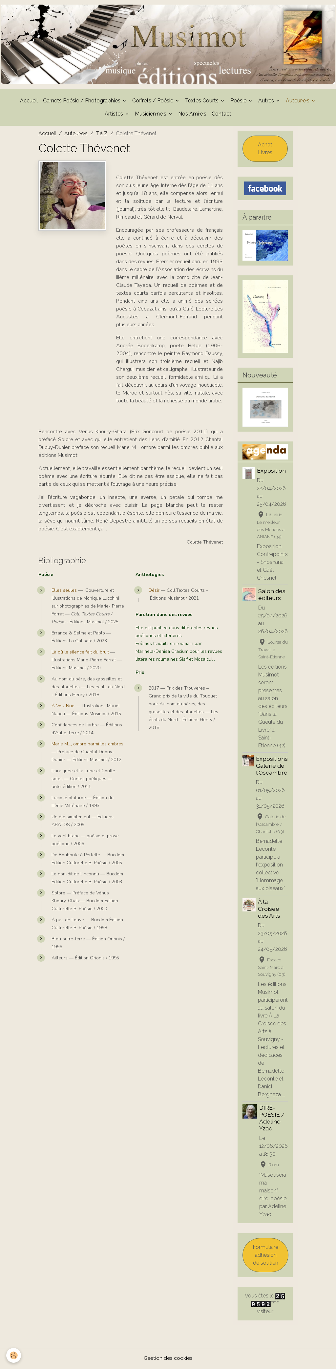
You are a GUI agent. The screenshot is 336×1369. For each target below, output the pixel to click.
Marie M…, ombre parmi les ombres (87, 745)
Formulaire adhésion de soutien (265, 1257)
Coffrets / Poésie (153, 102)
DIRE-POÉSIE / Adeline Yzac (272, 1119)
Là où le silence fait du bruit (80, 654)
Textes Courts (202, 102)
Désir (154, 592)
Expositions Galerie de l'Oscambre (272, 767)
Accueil (29, 102)
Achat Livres (265, 150)
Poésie (239, 102)
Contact (221, 115)
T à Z (102, 135)
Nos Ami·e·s (192, 115)
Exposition (271, 472)
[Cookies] (14, 1355)
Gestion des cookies (168, 1360)
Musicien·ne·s (151, 115)
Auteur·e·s (298, 102)
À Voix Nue (64, 707)
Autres (266, 102)
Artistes (114, 115)
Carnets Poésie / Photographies (82, 102)
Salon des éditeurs (271, 596)
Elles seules (64, 592)
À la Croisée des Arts (269, 910)
